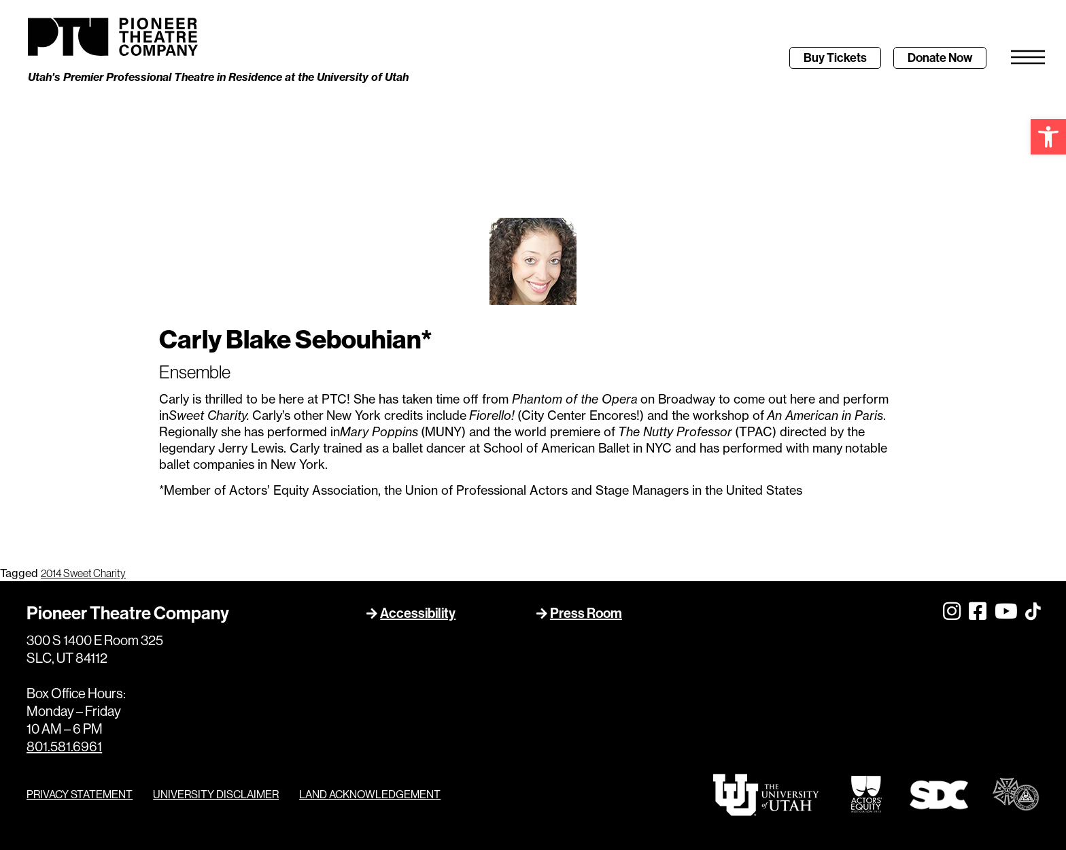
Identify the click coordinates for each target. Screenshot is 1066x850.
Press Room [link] (586, 613)
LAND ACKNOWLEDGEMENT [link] (370, 794)
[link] (1048, 136)
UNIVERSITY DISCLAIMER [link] (216, 794)
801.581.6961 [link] (64, 746)
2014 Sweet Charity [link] (83, 574)
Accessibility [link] (417, 613)
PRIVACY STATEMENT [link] (80, 794)
